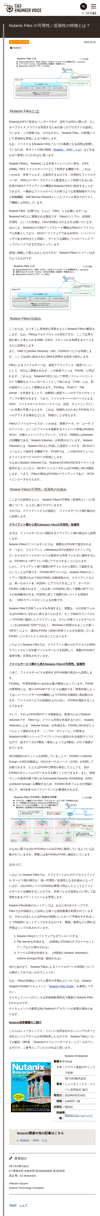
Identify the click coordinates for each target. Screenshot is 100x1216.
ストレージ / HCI (19, 42)
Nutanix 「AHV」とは (67, 149)
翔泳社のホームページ (79, 1115)
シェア (23, 1205)
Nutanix (17, 47)
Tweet (12, 1205)
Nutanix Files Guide (61, 986)
